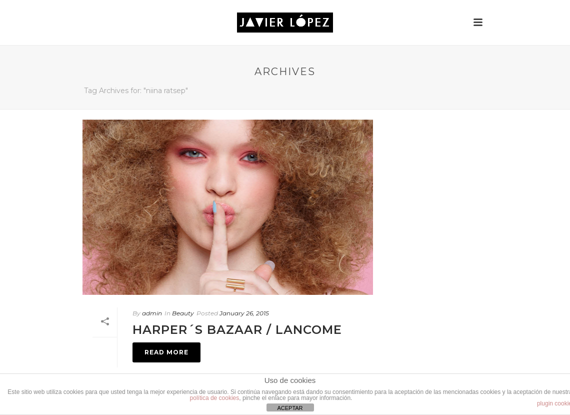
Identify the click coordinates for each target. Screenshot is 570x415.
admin (152, 313)
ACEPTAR (289, 408)
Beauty (183, 313)
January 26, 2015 (244, 313)
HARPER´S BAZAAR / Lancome (237, 329)
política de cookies (215, 397)
